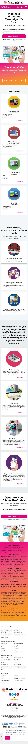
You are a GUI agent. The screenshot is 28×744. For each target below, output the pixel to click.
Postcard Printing (14, 581)
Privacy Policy (21, 734)
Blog (2, 669)
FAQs (15, 661)
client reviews (17, 701)
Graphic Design (17, 630)
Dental (15, 646)
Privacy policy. (23, 519)
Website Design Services (6, 635)
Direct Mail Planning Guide (6, 659)
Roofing (2, 651)
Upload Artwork (4, 682)
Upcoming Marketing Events (19, 666)
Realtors (15, 650)
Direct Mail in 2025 (5, 657)
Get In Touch (4, 673)
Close (7, 738)
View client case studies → (14, 80)
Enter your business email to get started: (14, 29)
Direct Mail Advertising (14, 545)
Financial (3, 648)
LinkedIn (3, 678)
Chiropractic (3, 645)
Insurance (16, 648)
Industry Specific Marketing (8, 641)
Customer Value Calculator (6, 667)
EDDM (14, 590)
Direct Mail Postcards (14, 609)
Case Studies (3, 662)
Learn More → (20, 120)
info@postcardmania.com (19, 680)
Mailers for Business (18, 632)
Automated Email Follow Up (19, 634)
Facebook (16, 675)
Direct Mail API (17, 659)
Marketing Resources (6, 655)
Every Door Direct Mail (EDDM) (7, 634)
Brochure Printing (17, 629)
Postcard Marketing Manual (6, 666)
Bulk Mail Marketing (14, 554)
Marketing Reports (17, 664)
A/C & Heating (4, 643)
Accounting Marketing (18, 643)
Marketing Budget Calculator (20, 667)
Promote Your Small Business (14, 568)
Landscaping (3, 650)
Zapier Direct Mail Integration (7, 661)
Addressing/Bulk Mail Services (7, 630)
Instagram (16, 677)
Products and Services (6, 627)
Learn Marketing (17, 662)
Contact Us (3, 675)
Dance (2, 646)
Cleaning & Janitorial (18, 645)
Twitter (2, 677)
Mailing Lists (3, 632)
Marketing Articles (4, 664)
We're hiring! (14, 711)
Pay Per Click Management (19, 635)
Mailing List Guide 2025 (19, 657)
